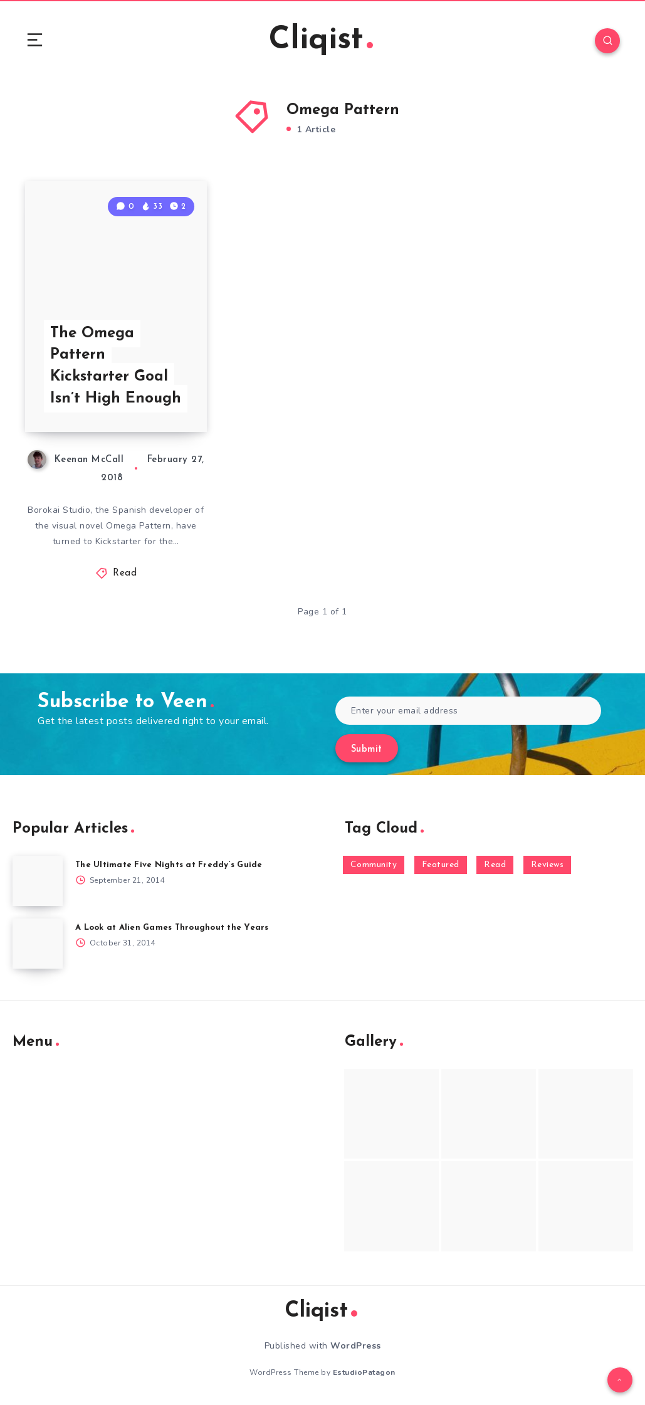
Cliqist (321, 40)
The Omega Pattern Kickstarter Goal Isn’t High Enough (115, 366)
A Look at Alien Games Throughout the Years (172, 928)
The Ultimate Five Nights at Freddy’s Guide (169, 865)
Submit (366, 749)
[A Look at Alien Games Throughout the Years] (38, 943)
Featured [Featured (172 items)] (440, 865)
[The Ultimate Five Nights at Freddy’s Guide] (38, 881)
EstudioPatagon (364, 1372)
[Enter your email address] (468, 711)
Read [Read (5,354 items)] (495, 865)
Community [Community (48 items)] (373, 865)
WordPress (355, 1346)
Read (125, 573)
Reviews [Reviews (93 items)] (547, 865)
